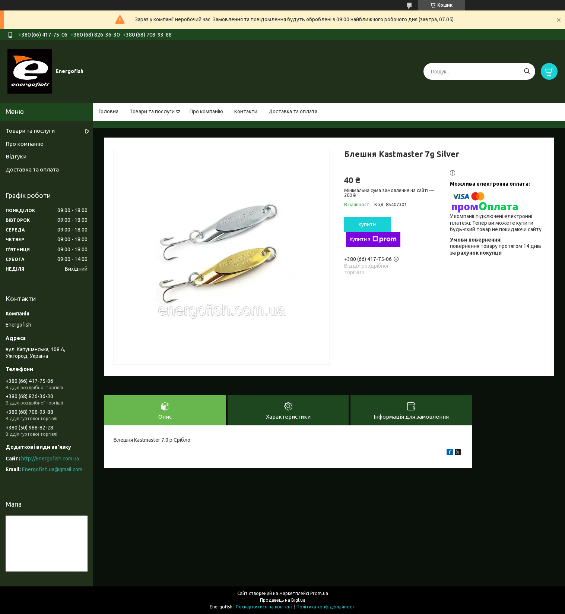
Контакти (245, 111)
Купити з (373, 239)
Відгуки (16, 156)
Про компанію (206, 111)
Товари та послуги (152, 111)
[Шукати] (526, 71)
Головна (108, 111)
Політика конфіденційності (326, 606)
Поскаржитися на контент (264, 606)
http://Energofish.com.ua (50, 459)
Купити (367, 224)
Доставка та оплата (293, 111)
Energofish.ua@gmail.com (52, 469)
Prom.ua (319, 593)
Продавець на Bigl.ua (282, 600)
